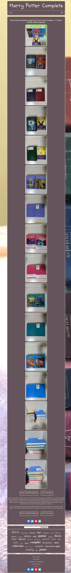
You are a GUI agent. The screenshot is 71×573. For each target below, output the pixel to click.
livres (58, 536)
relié (34, 536)
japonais (46, 539)
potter (42, 536)
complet (35, 542)
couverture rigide (52, 546)
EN (35, 566)
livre (16, 542)
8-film (52, 533)
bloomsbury (47, 543)
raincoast (50, 537)
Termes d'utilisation (36, 564)
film (37, 550)
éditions (14, 539)
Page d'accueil (36, 556)
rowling (30, 549)
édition (27, 536)
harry (15, 532)
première (31, 546)
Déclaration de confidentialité (36, 561)
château (13, 537)
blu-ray (57, 533)
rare (26, 546)
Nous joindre (36, 559)
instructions (24, 533)
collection (17, 545)
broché (32, 533)
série (56, 542)
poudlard (20, 537)
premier (21, 543)
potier (43, 549)
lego (39, 532)
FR (37, 566)
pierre (54, 539)
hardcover (30, 539)
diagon (26, 543)
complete (46, 533)
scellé (59, 539)
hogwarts (22, 539)
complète (39, 546)
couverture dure (37, 539)
